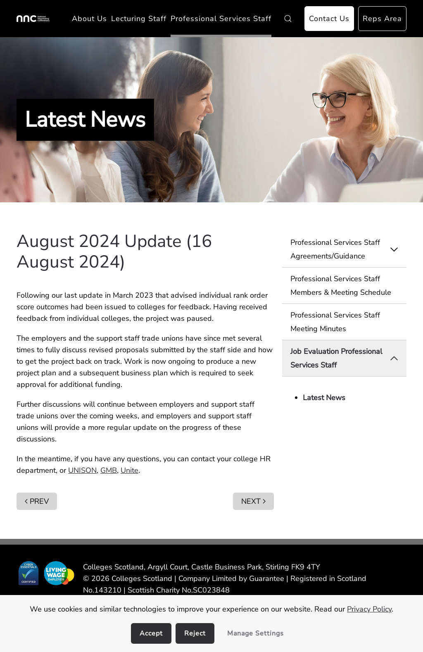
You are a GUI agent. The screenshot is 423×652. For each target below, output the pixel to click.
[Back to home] (33, 18)
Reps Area (382, 19)
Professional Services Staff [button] (221, 19)
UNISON (82, 470)
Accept (151, 633)
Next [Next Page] (253, 501)
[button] (288, 18)
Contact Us (329, 19)
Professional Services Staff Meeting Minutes (335, 321)
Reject (195, 633)
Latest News (324, 398)
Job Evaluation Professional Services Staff (348, 358)
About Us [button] (89, 19)
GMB (108, 470)
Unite (129, 470)
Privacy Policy (369, 609)
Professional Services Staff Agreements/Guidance (348, 249)
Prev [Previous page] (37, 501)
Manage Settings (255, 633)
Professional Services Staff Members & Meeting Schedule (340, 285)
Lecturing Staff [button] (138, 19)
